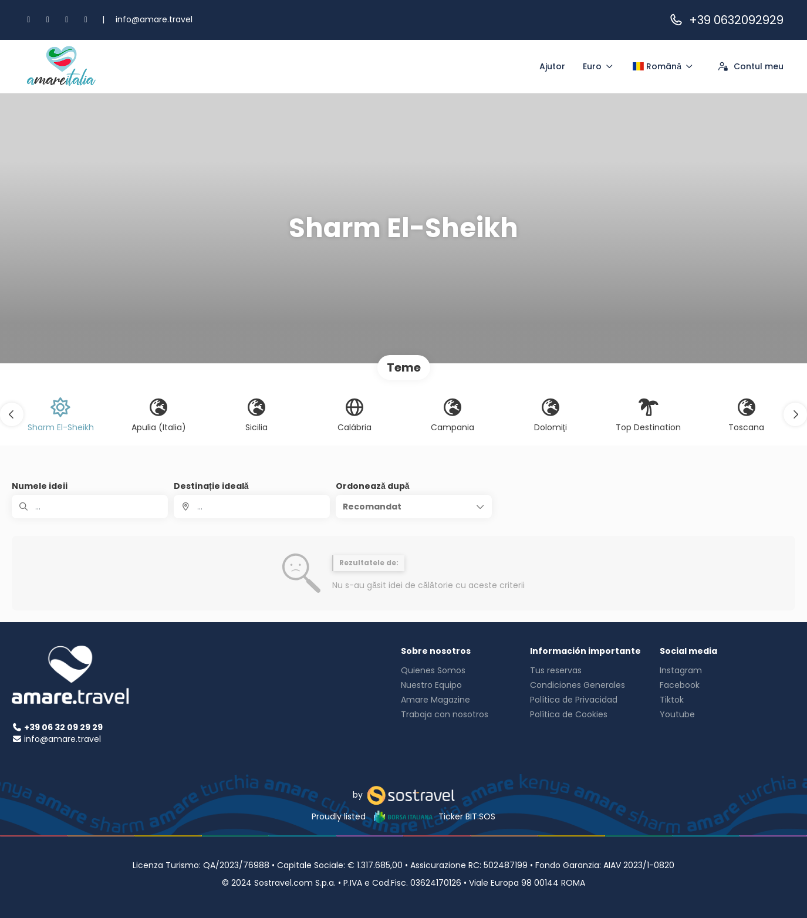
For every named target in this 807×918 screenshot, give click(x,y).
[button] (11, 414)
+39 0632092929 (726, 20)
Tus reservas (556, 670)
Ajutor (552, 66)
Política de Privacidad (573, 700)
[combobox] (252, 506)
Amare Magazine (435, 700)
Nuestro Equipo (431, 685)
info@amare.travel (154, 19)
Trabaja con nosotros (444, 714)
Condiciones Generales (577, 685)
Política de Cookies (568, 714)
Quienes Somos (433, 670)
